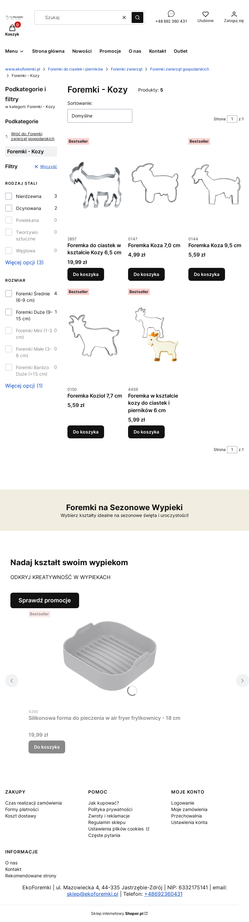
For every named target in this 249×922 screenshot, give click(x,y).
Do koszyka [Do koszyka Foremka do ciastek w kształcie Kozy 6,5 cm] (86, 274)
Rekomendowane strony (30, 875)
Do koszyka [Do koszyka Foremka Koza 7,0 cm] (146, 274)
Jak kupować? (103, 803)
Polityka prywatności (110, 809)
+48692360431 (163, 894)
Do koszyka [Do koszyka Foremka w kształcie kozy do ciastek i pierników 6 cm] (146, 431)
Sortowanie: (79, 103)
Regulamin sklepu (106, 822)
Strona (220, 118)
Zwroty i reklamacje (109, 815)
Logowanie (182, 803)
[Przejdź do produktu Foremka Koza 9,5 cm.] (216, 184)
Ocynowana (28, 208)
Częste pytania (104, 835)
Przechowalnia (186, 815)
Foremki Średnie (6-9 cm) (33, 297)
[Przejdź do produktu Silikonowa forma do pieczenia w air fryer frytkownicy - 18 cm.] (110, 656)
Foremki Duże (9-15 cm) (34, 315)
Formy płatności (22, 809)
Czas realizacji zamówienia (33, 803)
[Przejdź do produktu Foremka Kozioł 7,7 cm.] (95, 334)
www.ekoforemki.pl (22, 69)
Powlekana (27, 220)
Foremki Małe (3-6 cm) (34, 352)
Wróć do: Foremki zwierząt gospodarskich (29, 136)
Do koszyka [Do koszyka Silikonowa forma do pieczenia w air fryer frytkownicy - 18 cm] (47, 747)
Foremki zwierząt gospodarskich (179, 69)
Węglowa (25, 250)
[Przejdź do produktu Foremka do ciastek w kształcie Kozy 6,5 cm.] (95, 184)
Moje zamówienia (189, 809)
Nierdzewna (29, 196)
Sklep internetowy (117, 913)
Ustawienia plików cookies (116, 828)
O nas (11, 862)
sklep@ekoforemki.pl (92, 894)
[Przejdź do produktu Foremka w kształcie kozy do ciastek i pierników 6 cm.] (156, 334)
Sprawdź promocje (44, 600)
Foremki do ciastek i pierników (75, 69)
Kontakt (13, 869)
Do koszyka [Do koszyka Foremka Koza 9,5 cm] (206, 274)
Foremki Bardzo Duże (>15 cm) (32, 371)
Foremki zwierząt (126, 69)
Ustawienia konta (189, 822)
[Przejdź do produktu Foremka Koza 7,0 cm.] (156, 184)
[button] (137, 17)
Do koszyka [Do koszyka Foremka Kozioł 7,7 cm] (86, 431)
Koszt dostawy (20, 815)
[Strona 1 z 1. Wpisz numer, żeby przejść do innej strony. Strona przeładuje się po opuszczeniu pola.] (232, 119)
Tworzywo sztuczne (27, 235)
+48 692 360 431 (171, 21)
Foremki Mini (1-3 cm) (34, 334)
